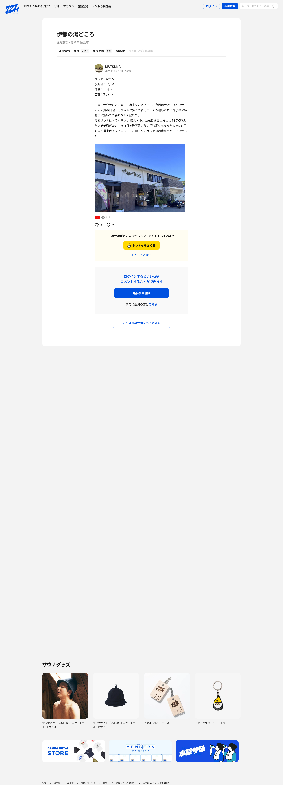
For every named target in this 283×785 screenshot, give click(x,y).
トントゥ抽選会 (101, 6)
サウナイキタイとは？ (37, 6)
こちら (153, 304)
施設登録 (83, 6)
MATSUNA (113, 66)
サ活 (57, 6)
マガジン (68, 6)
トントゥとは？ (141, 255)
